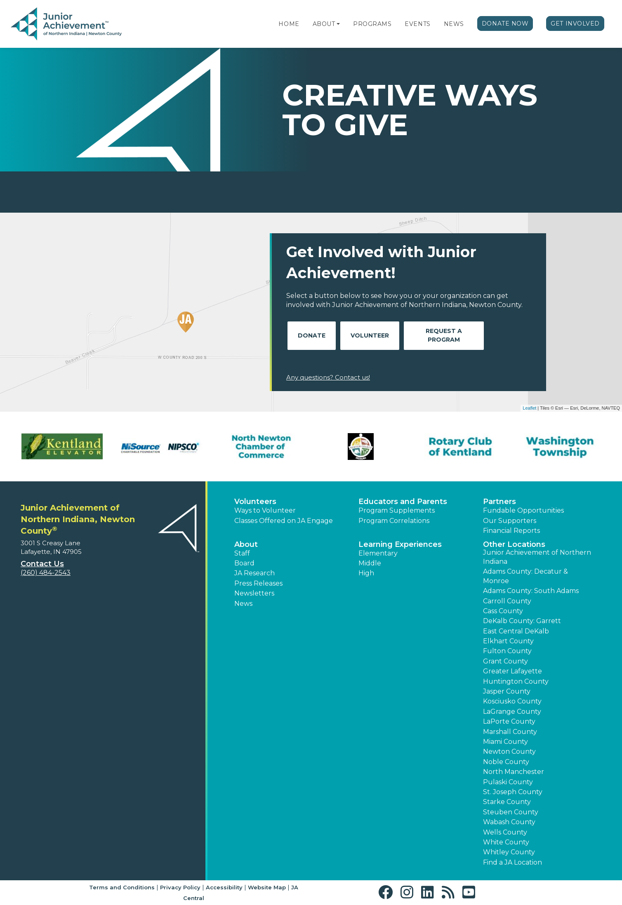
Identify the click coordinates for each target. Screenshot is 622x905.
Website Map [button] (267, 887)
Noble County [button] (506, 762)
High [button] (366, 573)
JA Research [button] (254, 573)
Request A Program (444, 335)
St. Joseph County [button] (512, 792)
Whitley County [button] (509, 852)
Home (288, 24)
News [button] (243, 603)
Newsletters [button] (254, 593)
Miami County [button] (505, 742)
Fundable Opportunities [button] (523, 510)
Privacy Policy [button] (180, 887)
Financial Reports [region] (511, 531)
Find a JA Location (512, 862)
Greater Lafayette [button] (512, 671)
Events (417, 24)
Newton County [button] (509, 751)
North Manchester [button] (513, 772)
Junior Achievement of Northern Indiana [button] (537, 557)
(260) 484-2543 (46, 573)
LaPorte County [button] (509, 721)
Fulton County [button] (507, 651)
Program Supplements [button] (396, 510)
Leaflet (529, 408)
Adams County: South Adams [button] (531, 591)
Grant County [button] (505, 661)
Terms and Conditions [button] (122, 887)
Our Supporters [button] (509, 521)
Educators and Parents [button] (402, 501)
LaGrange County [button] (512, 711)
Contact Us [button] (42, 563)
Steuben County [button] (510, 812)
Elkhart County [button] (508, 641)
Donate (311, 335)
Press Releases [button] (258, 583)
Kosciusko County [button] (512, 701)
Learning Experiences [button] (400, 544)
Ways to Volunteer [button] (265, 510)
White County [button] (506, 842)
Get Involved (575, 23)
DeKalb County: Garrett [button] (522, 621)
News (454, 24)
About (324, 24)
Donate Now (505, 23)
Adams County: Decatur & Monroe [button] (525, 575)
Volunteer (370, 335)
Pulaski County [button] (508, 782)
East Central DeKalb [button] (516, 631)
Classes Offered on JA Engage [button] (283, 521)
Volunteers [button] (255, 501)
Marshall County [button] (510, 732)
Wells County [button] (505, 832)
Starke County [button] (507, 802)
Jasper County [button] (506, 691)
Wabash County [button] (509, 822)
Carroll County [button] (507, 601)
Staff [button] (242, 553)
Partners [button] (499, 501)
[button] (338, 24)
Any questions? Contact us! (328, 377)
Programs (372, 24)
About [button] (246, 544)
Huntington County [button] (516, 681)
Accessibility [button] (224, 887)
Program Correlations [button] (393, 521)
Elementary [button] (378, 553)
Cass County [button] (503, 611)
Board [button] (244, 563)
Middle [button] (369, 563)
